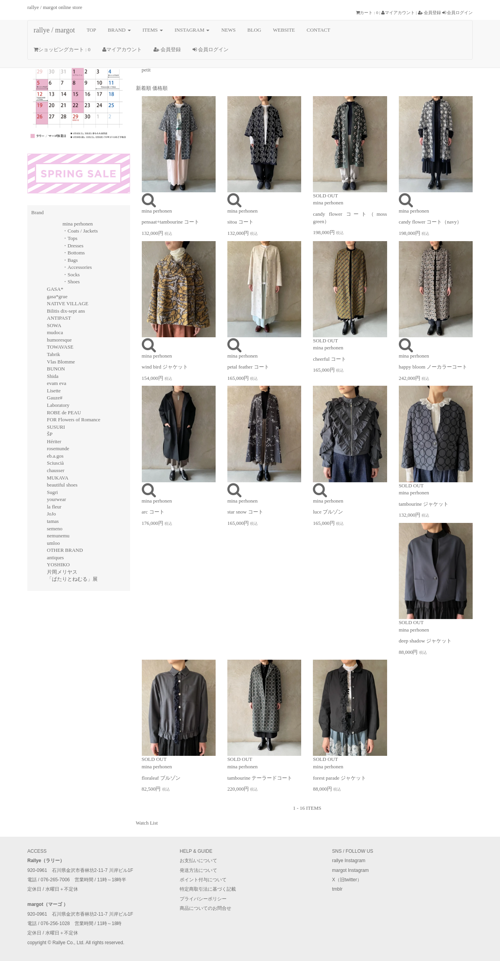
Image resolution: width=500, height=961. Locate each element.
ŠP (49, 434)
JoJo (51, 514)
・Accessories (77, 267)
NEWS (228, 30)
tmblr (337, 889)
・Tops (69, 238)
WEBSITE (284, 30)
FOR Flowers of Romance (73, 419)
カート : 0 (367, 12)
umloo (53, 543)
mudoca (55, 332)
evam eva (56, 383)
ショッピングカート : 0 (62, 49)
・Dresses (72, 246)
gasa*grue (57, 296)
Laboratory (58, 405)
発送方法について (198, 870)
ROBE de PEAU (64, 412)
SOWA (54, 325)
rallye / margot (54, 30)
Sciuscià (55, 463)
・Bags (70, 260)
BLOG (254, 30)
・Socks (71, 274)
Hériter (54, 441)
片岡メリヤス (62, 572)
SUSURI (56, 427)
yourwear (56, 499)
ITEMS (153, 30)
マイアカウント (398, 12)
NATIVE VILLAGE (67, 303)
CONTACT (318, 30)
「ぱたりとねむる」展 (72, 579)
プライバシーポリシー (203, 899)
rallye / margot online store (54, 7)
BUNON (56, 369)
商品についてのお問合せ (205, 908)
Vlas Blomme (61, 362)
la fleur (54, 507)
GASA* (55, 289)
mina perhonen (77, 224)
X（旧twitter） (347, 879)
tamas (53, 521)
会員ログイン (457, 12)
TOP (91, 30)
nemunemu (58, 536)
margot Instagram (350, 870)
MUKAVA (57, 478)
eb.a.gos (55, 456)
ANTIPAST (59, 318)
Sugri (52, 492)
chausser (55, 470)
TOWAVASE (60, 347)
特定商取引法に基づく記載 (208, 889)
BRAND (119, 30)
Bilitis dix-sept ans (66, 311)
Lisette (54, 391)
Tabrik (53, 354)
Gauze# (54, 398)
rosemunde (58, 448)
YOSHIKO (58, 564)
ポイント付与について (203, 879)
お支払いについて (198, 860)
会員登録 (429, 12)
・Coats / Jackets (80, 231)
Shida (53, 376)
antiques (55, 557)
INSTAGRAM (192, 30)
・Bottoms (73, 253)
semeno (54, 529)
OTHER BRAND (65, 550)
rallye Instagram (348, 860)
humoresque (59, 340)
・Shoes (71, 282)
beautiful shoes (62, 485)
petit (146, 70)
